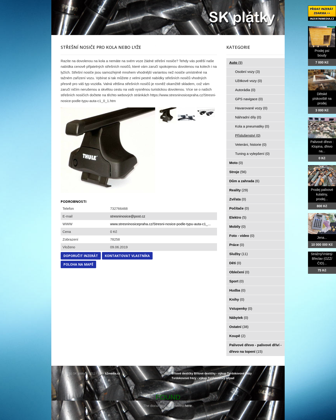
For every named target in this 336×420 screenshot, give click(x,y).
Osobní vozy (247, 72)
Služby (238, 254)
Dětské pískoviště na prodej (322, 98)
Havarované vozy (251, 108)
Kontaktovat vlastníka (127, 255)
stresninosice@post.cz (127, 216)
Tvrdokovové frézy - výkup (189, 378)
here (188, 406)
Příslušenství (247, 135)
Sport (236, 281)
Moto (236, 163)
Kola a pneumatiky (252, 126)
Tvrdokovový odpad (221, 378)
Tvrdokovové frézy (239, 373)
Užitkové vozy (248, 81)
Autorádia (245, 90)
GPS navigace (249, 99)
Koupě (237, 336)
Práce (236, 245)
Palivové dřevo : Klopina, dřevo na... (322, 146)
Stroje (237, 172)
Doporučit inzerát (80, 255)
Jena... (322, 237)
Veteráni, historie (250, 144)
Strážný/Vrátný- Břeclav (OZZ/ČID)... (322, 258)
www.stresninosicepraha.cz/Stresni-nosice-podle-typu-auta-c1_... (160, 224)
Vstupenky (240, 308)
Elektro (237, 217)
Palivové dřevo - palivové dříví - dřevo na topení (255, 348)
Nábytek (238, 318)
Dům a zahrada (244, 181)
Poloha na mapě (78, 264)
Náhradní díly (248, 117)
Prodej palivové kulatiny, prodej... (322, 194)
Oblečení (239, 272)
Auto (236, 62)
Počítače (239, 208)
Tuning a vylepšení (252, 154)
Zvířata (237, 199)
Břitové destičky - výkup (210, 373)
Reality (238, 190)
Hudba (237, 290)
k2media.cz (112, 373)
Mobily (237, 226)
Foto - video (242, 236)
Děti (235, 263)
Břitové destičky (182, 373)
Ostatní (239, 327)
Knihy (236, 299)
